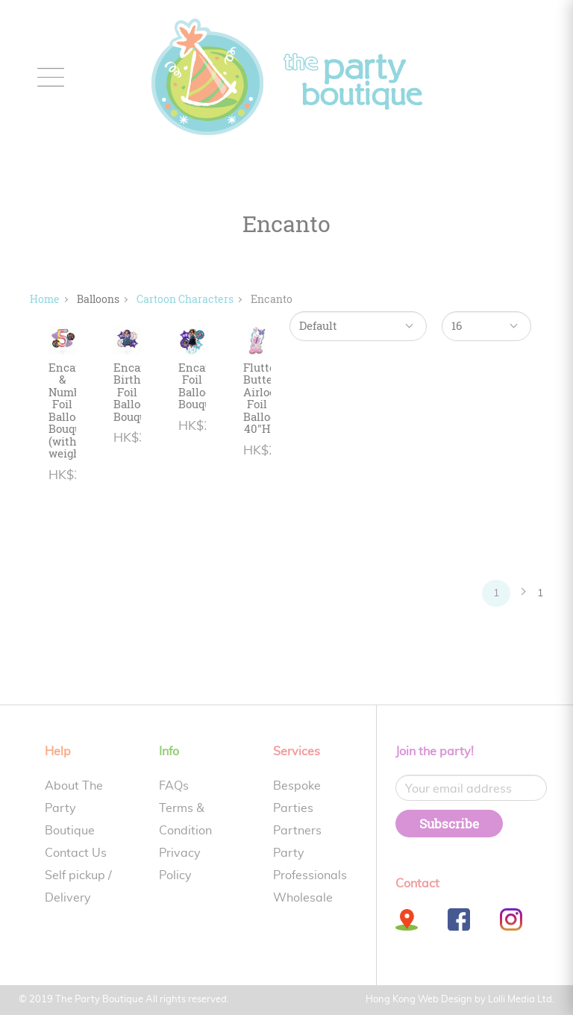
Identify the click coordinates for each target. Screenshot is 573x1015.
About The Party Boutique (74, 808)
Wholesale (303, 898)
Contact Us (76, 853)
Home (45, 299)
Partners (297, 831)
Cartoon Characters (185, 299)
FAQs (174, 786)
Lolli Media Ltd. (521, 1000)
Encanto (271, 299)
